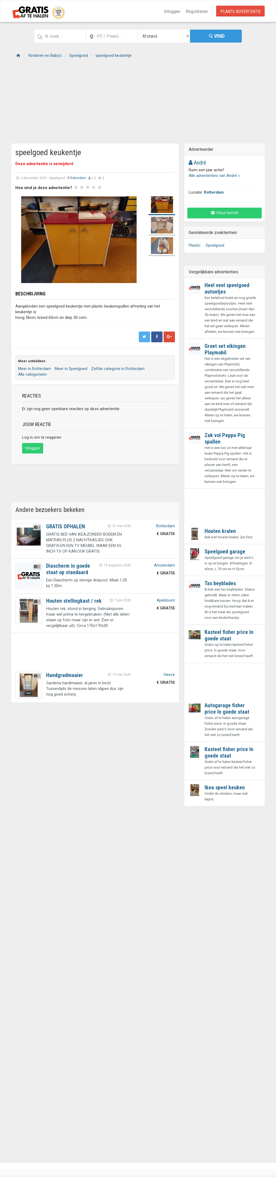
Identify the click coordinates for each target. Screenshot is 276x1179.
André (197, 162)
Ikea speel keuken (225, 787)
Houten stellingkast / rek (74, 601)
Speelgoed (215, 245)
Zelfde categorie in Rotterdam (117, 368)
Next (135, 239)
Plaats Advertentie (240, 11)
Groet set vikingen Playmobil (225, 349)
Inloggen (172, 11)
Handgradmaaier (64, 675)
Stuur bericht (225, 213)
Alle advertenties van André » (214, 175)
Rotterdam (78, 178)
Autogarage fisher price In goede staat (227, 708)
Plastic (195, 245)
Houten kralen (220, 531)
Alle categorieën (32, 374)
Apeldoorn (166, 600)
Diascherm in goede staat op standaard (68, 569)
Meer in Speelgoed (71, 368)
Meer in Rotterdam (34, 368)
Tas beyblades (220, 583)
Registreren (197, 11)
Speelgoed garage (225, 551)
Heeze (169, 674)
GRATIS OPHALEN (65, 526)
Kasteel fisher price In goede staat (229, 635)
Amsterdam (164, 565)
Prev (22, 239)
